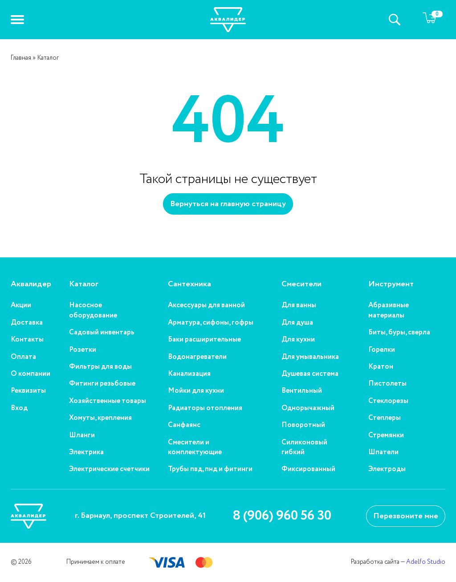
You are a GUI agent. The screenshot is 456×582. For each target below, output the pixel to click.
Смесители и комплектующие (195, 447)
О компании (30, 374)
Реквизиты (28, 391)
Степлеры (384, 418)
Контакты (27, 340)
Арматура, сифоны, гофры (210, 323)
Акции (21, 305)
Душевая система (309, 374)
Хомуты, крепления (100, 418)
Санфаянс (184, 425)
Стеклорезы (388, 401)
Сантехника (189, 284)
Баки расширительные (204, 340)
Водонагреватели (197, 357)
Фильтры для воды (100, 367)
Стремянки (386, 435)
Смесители (301, 284)
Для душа (297, 323)
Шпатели (383, 452)
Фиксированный (308, 469)
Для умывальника (310, 357)
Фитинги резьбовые (102, 384)
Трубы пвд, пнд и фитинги (210, 469)
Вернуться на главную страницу (228, 204)
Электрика (86, 452)
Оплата (23, 357)
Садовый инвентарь (101, 333)
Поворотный (303, 425)
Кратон (380, 367)
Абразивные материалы (388, 310)
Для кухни (298, 340)
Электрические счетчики (109, 469)
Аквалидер (31, 284)
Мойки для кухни (196, 391)
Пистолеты (387, 384)
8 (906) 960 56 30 (281, 516)
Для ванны (298, 305)
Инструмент (391, 284)
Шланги (82, 435)
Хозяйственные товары (107, 401)
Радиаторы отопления (205, 408)
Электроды (387, 469)
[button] (17, 19)
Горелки (381, 350)
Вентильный (301, 391)
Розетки (82, 350)
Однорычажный (307, 408)
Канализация (189, 374)
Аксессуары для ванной (206, 305)
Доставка (27, 323)
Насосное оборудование (93, 310)
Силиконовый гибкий (304, 447)
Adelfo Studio (425, 562)
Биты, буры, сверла (399, 333)
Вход (19, 408)
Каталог (83, 284)
